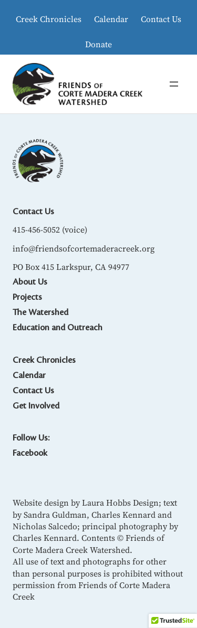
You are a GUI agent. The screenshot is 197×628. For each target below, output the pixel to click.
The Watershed (40, 312)
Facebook (30, 453)
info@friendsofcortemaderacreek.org (83, 248)
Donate (98, 44)
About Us (30, 282)
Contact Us (161, 19)
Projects (27, 297)
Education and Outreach (57, 327)
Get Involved (36, 406)
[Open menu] (173, 84)
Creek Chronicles (48, 19)
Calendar (111, 19)
